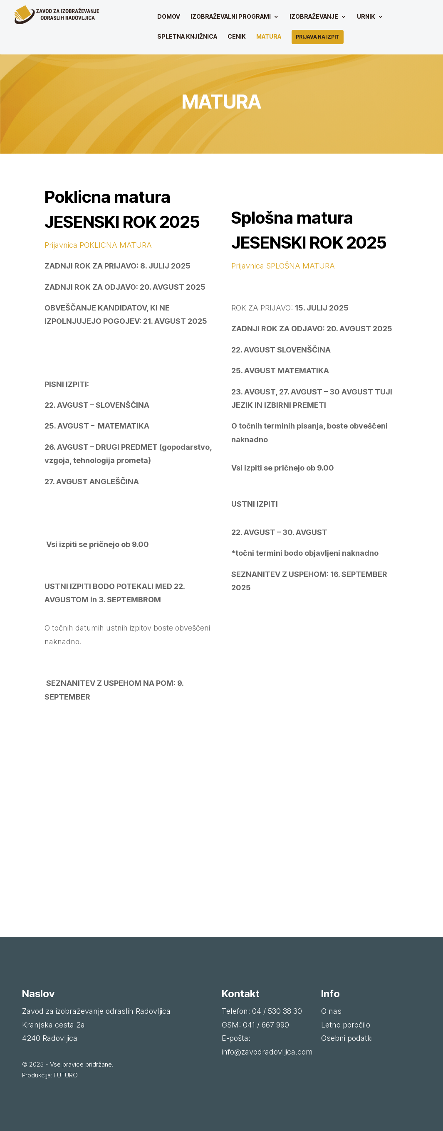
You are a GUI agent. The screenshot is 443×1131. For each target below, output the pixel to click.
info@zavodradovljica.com (267, 1051)
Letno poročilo (345, 1024)
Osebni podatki (347, 1038)
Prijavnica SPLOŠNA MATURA (283, 265)
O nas (331, 1011)
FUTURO (66, 1075)
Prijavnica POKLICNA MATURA (98, 245)
